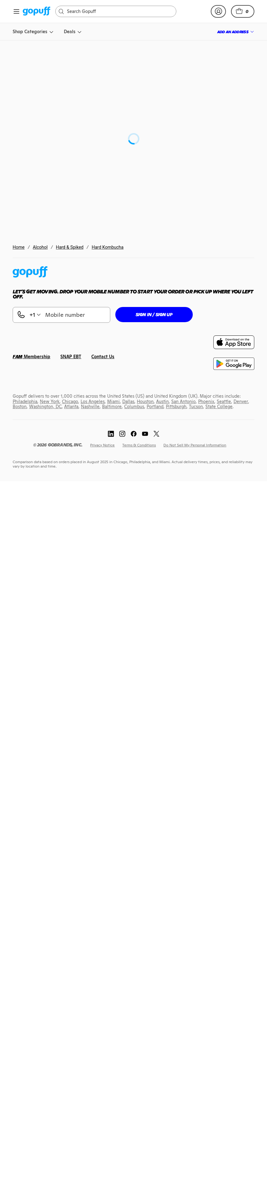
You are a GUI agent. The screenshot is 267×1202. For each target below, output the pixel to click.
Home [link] (19, 247)
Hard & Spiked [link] (70, 247)
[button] (242, 11)
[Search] (119, 11)
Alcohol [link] (40, 247)
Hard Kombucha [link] (108, 247)
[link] (36, 11)
